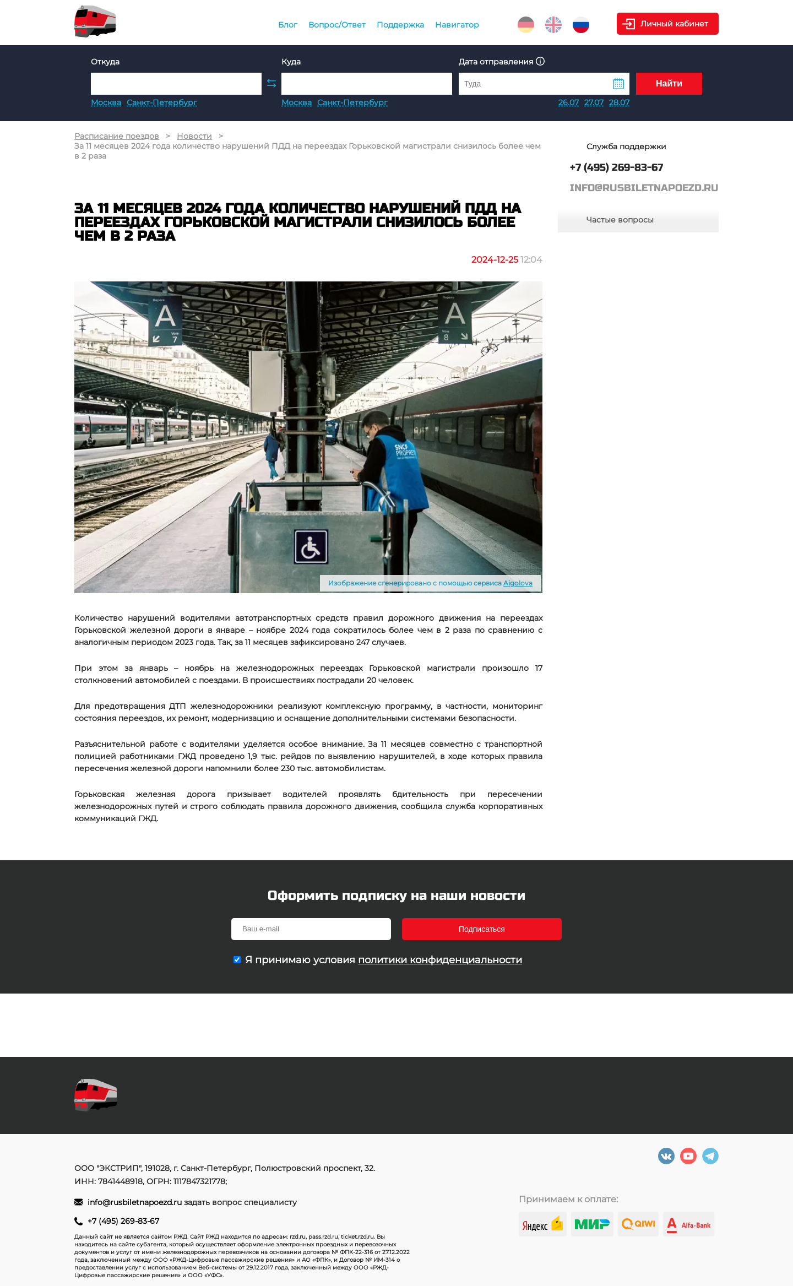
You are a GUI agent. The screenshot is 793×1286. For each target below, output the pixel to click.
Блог (287, 25)
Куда (291, 62)
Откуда (105, 62)
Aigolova (518, 583)
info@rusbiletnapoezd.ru (136, 1202)
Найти (669, 83)
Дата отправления (502, 61)
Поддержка (400, 25)
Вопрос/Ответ (337, 25)
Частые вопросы (620, 220)
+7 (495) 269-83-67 (123, 1221)
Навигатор (457, 25)
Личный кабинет (674, 24)
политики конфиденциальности (440, 960)
